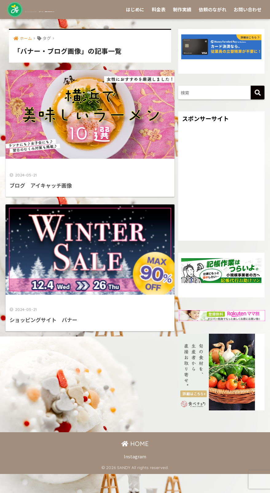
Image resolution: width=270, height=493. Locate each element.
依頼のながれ (212, 28)
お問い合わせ (247, 28)
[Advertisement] (221, 207)
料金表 (159, 28)
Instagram (135, 475)
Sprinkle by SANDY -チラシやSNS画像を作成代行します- (118, 9)
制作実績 (182, 28)
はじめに (135, 28)
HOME (135, 463)
